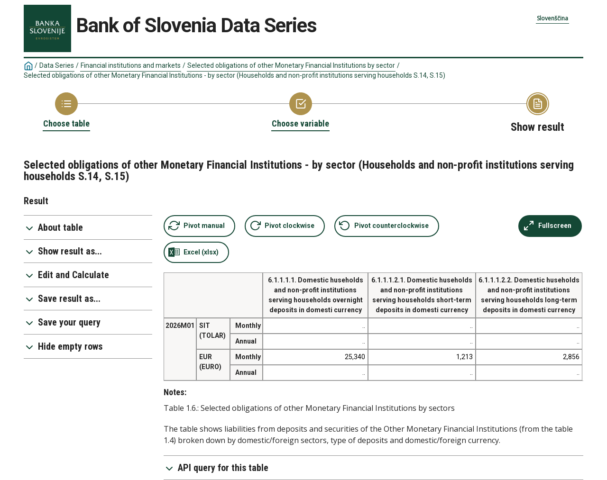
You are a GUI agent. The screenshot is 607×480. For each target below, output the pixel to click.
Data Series (56, 65)
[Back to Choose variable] (300, 110)
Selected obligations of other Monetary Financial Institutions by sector (291, 65)
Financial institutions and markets (131, 65)
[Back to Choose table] (66, 110)
